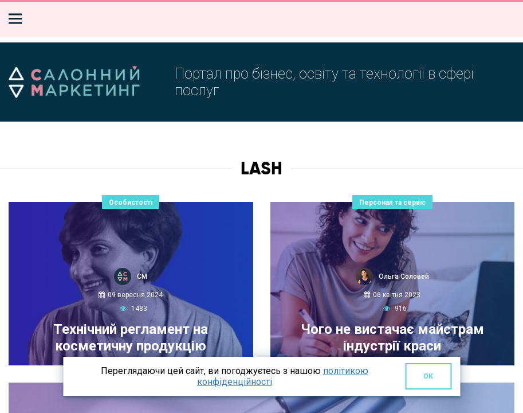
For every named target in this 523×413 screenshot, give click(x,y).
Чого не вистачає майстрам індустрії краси (392, 337)
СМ (142, 276)
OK (428, 376)
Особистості (130, 202)
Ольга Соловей (404, 276)
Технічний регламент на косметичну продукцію (130, 337)
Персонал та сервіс (392, 202)
